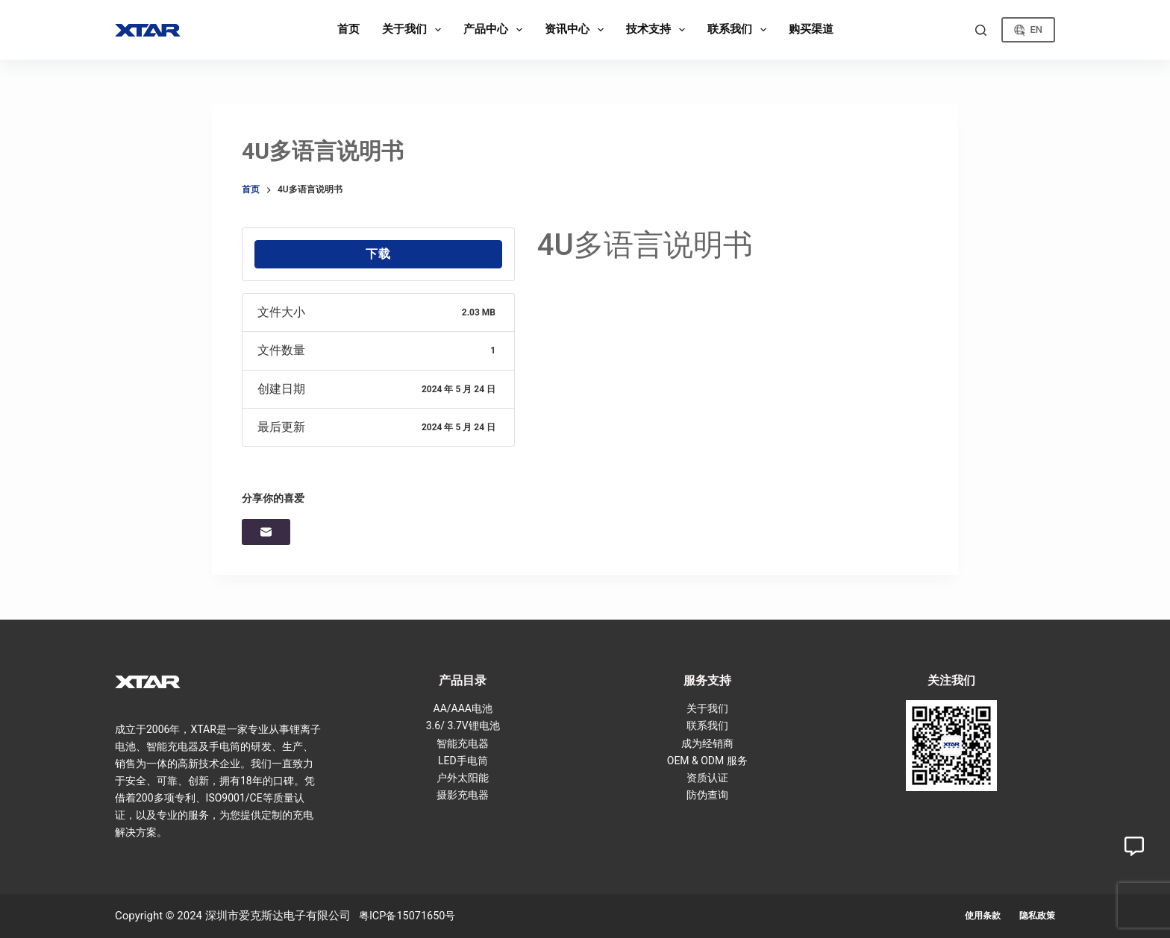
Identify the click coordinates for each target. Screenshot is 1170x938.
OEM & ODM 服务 (707, 761)
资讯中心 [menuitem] (577, 30)
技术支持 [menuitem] (658, 30)
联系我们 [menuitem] (739, 30)
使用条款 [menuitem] (983, 915)
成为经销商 (707, 743)
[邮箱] (266, 532)
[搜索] (980, 30)
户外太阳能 (463, 778)
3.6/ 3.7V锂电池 (463, 725)
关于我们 (707, 708)
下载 (378, 254)
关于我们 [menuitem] (414, 30)
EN (1028, 30)
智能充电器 (463, 743)
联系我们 (707, 725)
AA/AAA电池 (463, 708)
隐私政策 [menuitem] (1037, 915)
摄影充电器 (463, 795)
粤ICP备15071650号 (409, 915)
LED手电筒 (463, 761)
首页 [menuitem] (348, 29)
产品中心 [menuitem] (495, 30)
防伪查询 (707, 795)
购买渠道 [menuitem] (811, 29)
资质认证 (707, 778)
